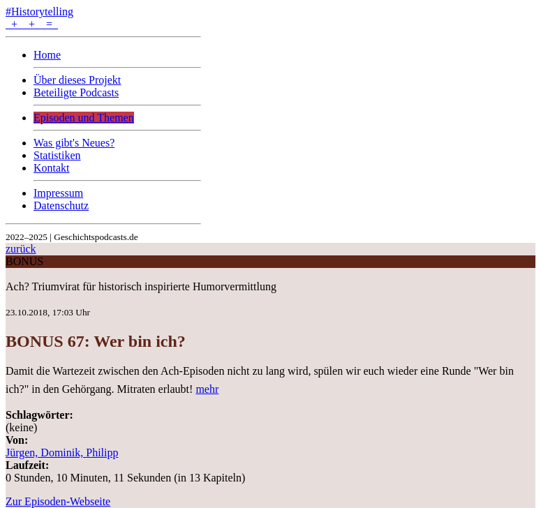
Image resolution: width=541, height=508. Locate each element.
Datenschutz (61, 205)
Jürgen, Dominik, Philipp (62, 452)
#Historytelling (39, 11)
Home (47, 55)
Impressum (58, 193)
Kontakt (52, 168)
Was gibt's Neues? (74, 143)
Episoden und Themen (84, 118)
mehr (206, 389)
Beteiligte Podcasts (76, 92)
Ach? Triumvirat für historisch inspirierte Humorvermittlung (141, 286)
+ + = (32, 24)
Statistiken (57, 155)
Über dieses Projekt (77, 80)
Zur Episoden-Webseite (58, 501)
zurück (21, 249)
